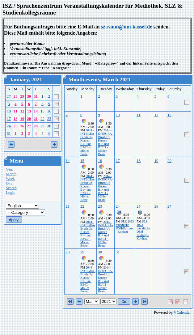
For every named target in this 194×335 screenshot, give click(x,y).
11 (15, 111)
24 (9, 126)
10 (9, 111)
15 (42, 111)
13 (29, 111)
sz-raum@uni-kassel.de (126, 27)
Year (9, 169)
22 (42, 119)
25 (16, 126)
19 (22, 119)
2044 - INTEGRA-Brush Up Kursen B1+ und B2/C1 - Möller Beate (87, 142)
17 (9, 119)
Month (11, 174)
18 (16, 119)
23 (49, 119)
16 (49, 111)
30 (29, 96)
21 (36, 119)
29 (22, 96)
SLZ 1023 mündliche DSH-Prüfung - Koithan (125, 226)
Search (11, 188)
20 (29, 119)
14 (36, 111)
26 (22, 126)
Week (10, 178)
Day (9, 183)
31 (36, 96)
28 (16, 96)
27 (9, 96)
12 (22, 111)
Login (10, 192)
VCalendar (182, 312)
